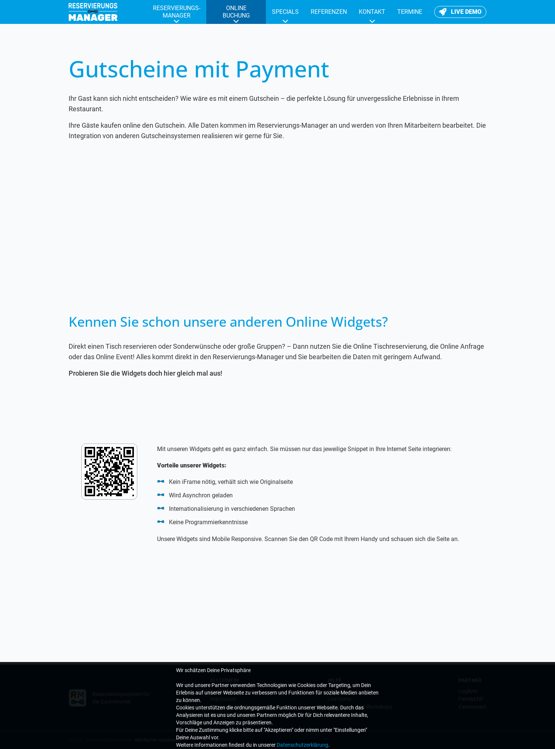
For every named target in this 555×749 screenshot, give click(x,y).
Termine (336, 715)
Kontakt (219, 691)
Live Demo (339, 699)
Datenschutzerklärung (235, 707)
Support (336, 691)
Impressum (223, 699)
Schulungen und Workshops (359, 707)
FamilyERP (470, 699)
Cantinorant (472, 707)
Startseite (221, 715)
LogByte (468, 691)
